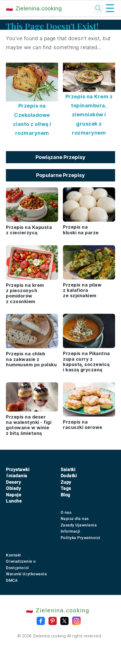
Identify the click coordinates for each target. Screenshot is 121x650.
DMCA (11, 580)
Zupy (66, 482)
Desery (13, 482)
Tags (66, 488)
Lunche (14, 501)
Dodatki (69, 475)
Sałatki (68, 469)
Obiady (13, 488)
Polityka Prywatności (80, 537)
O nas (66, 512)
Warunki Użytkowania (26, 574)
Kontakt (13, 555)
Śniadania (16, 475)
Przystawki (17, 469)
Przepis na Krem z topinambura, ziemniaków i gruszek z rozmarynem (89, 115)
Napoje (13, 494)
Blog (65, 494)
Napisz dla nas (75, 518)
